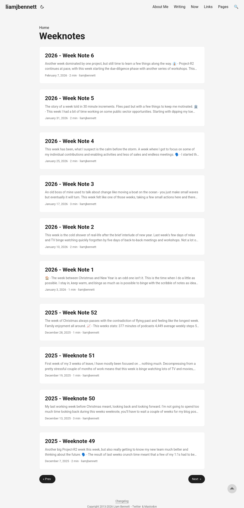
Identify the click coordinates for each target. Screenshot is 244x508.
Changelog (122, 501)
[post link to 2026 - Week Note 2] (122, 236)
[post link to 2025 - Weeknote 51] (122, 365)
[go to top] (232, 488)
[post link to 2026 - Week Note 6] (122, 65)
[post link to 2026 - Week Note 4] (122, 150)
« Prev (47, 479)
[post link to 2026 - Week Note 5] (122, 107)
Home (44, 27)
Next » (196, 479)
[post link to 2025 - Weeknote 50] (122, 408)
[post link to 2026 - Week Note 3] (122, 193)
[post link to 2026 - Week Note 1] (122, 279)
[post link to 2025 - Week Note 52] (122, 322)
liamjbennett (21, 7)
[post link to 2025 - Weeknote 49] (122, 450)
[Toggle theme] (42, 7)
